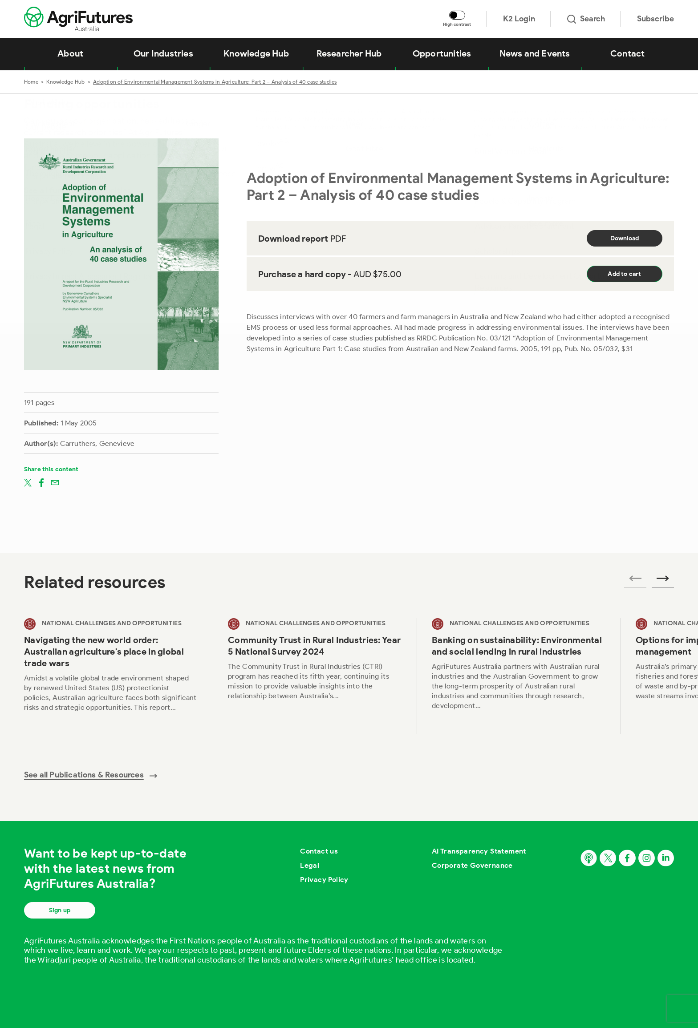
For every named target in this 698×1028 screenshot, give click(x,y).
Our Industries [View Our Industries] (163, 53)
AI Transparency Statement (479, 851)
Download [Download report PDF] (624, 238)
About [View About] (70, 53)
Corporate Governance (472, 865)
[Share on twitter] (28, 482)
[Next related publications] (663, 581)
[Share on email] (55, 482)
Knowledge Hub (65, 81)
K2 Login (519, 19)
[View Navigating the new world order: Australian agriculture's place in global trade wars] (111, 676)
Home (31, 81)
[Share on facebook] (41, 482)
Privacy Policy (324, 879)
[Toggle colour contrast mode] (457, 15)
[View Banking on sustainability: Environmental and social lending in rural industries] (518, 676)
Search (586, 19)
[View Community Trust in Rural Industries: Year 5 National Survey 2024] (315, 676)
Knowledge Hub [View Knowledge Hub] (256, 53)
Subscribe (655, 19)
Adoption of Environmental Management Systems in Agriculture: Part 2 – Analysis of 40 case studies (215, 81)
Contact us (319, 851)
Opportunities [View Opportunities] (442, 53)
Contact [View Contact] (627, 53)
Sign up (59, 910)
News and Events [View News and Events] (534, 53)
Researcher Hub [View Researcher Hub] (349, 53)
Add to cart (624, 274)
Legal (309, 865)
